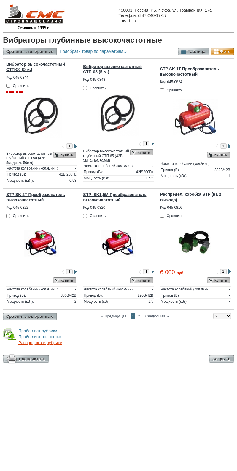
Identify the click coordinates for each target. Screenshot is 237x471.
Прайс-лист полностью (40, 336)
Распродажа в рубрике (40, 342)
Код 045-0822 (17, 208)
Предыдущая (113, 316)
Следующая (157, 316)
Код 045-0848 (94, 80)
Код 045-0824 (171, 82)
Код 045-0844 (17, 77)
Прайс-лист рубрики (37, 330)
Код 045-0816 (171, 208)
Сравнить (20, 86)
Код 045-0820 (94, 208)
